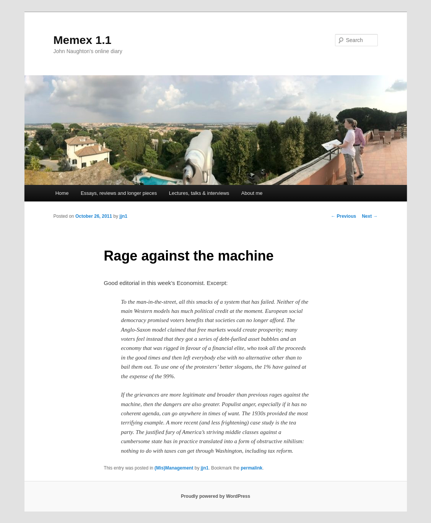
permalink (252, 468)
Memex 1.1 (83, 40)
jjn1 (123, 216)
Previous (343, 216)
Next (369, 216)
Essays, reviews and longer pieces (119, 193)
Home (62, 193)
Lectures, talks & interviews (199, 193)
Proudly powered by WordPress (215, 496)
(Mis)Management (174, 468)
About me (252, 193)
